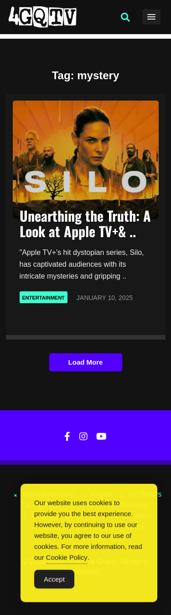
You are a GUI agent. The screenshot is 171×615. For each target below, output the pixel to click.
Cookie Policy (67, 558)
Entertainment (43, 297)
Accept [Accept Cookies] (54, 580)
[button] (125, 17)
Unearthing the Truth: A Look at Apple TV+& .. (85, 223)
